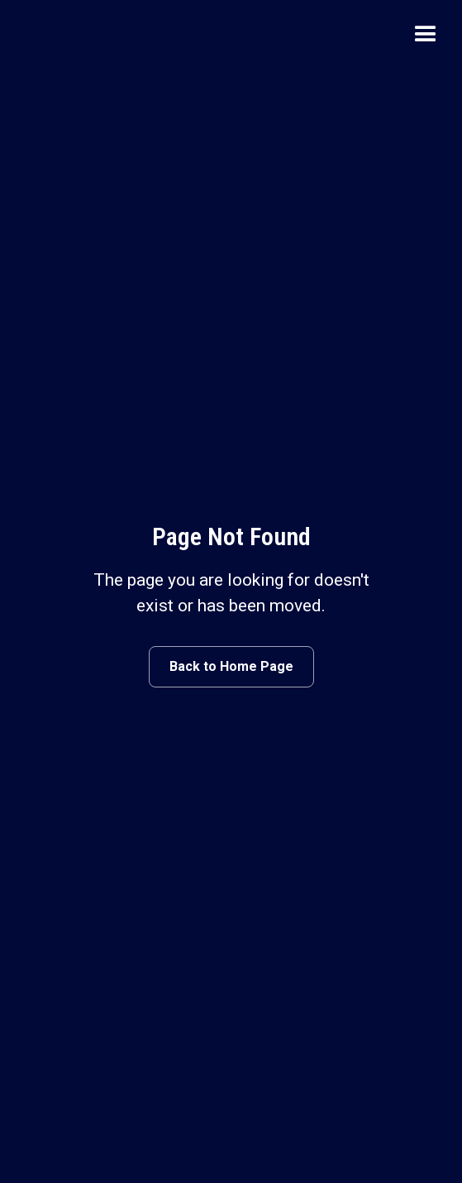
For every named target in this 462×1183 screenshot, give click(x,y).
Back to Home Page (231, 666)
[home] (54, 35)
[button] (425, 34)
